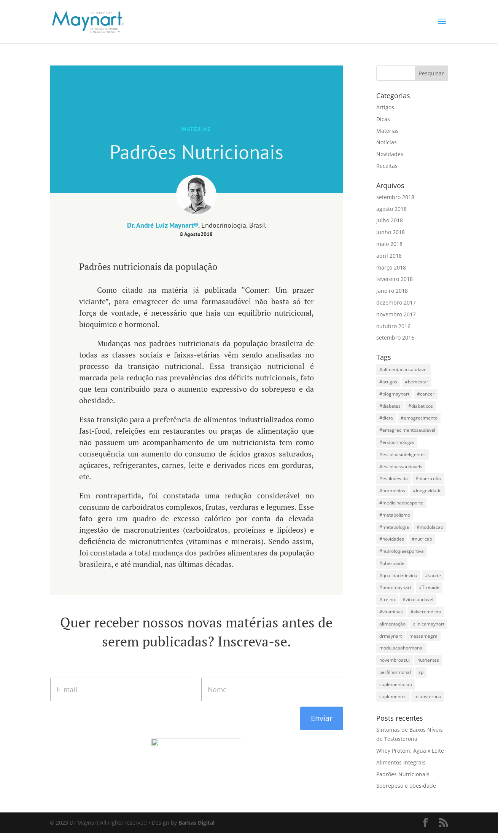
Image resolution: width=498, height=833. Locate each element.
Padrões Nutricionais (403, 774)
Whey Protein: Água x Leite (410, 750)
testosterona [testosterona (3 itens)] (427, 696)
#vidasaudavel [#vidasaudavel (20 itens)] (418, 599)
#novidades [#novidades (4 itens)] (391, 539)
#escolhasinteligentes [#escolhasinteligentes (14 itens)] (402, 454)
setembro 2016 (395, 337)
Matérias (387, 130)
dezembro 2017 (396, 302)
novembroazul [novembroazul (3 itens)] (394, 660)
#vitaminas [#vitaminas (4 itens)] (391, 611)
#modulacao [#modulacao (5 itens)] (430, 527)
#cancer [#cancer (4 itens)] (425, 394)
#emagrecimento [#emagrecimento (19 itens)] (419, 418)
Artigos (385, 107)
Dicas (383, 119)
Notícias (386, 142)
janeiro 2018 (392, 290)
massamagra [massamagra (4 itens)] (423, 636)
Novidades (389, 154)
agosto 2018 (391, 208)
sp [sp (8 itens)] (420, 672)
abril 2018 (389, 255)
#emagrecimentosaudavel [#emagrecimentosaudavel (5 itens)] (407, 430)
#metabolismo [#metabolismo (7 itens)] (394, 515)
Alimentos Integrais (401, 762)
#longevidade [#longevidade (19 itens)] (427, 490)
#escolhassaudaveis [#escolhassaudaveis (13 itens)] (400, 466)
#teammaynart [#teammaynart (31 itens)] (395, 587)
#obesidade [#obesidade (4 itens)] (391, 563)
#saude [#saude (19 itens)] (433, 575)
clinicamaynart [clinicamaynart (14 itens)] (428, 624)
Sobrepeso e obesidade (406, 785)
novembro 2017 (396, 314)
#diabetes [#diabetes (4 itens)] (390, 406)
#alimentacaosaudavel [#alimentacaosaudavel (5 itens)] (403, 369)
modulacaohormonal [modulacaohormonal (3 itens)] (401, 648)
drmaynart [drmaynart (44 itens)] (390, 636)
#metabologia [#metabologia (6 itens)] (394, 527)
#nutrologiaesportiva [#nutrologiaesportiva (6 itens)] (401, 551)
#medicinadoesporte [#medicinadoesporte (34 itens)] (401, 502)
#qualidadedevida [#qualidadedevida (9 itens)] (398, 575)
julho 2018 (389, 220)
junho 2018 (390, 232)
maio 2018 (389, 243)
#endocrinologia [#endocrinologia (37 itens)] (396, 442)
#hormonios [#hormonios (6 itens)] (392, 490)
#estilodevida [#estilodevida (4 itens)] (393, 478)
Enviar (322, 718)
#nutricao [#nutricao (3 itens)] (422, 539)
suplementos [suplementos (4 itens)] (393, 696)
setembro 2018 (395, 197)
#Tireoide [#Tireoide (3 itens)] (429, 587)
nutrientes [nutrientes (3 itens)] (428, 660)
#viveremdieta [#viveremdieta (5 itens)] (425, 611)
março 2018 (391, 267)
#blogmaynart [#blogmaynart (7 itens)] (394, 394)
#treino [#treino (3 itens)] (387, 599)
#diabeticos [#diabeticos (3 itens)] (420, 406)
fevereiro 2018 (394, 278)
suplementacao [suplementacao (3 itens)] (395, 684)
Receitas (387, 165)
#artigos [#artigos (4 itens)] (388, 381)
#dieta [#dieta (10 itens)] (386, 418)
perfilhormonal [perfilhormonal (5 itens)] (395, 672)
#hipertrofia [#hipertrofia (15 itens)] (428, 478)
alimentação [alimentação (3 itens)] (392, 624)
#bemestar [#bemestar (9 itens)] (416, 381)
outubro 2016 (393, 326)
